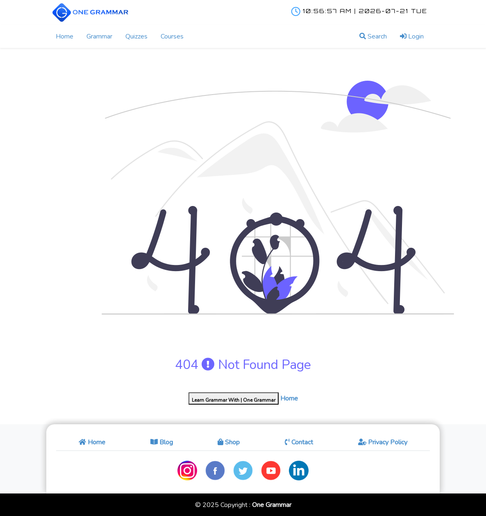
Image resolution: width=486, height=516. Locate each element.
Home (64, 36)
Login (412, 36)
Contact (299, 442)
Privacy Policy (382, 442)
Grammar (99, 36)
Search (373, 36)
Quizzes (136, 36)
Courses (172, 36)
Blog (161, 442)
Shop (229, 442)
